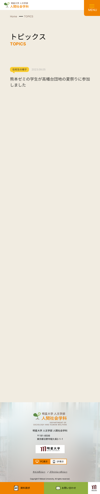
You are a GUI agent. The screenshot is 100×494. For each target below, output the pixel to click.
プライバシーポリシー (58, 472)
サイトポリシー (39, 472)
